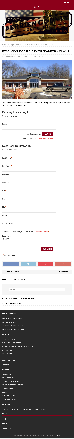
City (4, 190)
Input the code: (8, 236)
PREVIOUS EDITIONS (9, 360)
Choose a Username (10, 149)
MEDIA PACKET (7, 354)
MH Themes (56, 435)
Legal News (36, 56)
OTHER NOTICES (7, 388)
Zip (4, 207)
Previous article (11, 272)
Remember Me (35, 134)
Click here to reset (45, 138)
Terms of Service (41, 232)
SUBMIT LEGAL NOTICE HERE (11, 343)
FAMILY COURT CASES (9, 399)
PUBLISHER (24, 56)
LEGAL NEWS (6, 357)
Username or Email (9, 116)
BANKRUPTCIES (7, 374)
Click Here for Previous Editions (13, 303)
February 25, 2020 (10, 56)
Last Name (7, 166)
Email (5, 215)
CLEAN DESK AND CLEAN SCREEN (13, 329)
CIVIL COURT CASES (8, 396)
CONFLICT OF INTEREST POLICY (12, 322)
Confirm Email (8, 223)
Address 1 (6, 174)
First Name (7, 157)
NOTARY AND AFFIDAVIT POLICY (12, 326)
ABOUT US (5, 364)
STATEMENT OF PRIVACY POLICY (12, 318)
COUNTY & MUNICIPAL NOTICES (12, 385)
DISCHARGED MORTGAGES (11, 381)
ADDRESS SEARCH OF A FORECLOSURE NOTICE (17, 346)
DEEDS (4, 392)
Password (6, 124)
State (4, 198)
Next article (64, 272)
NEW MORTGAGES (8, 378)
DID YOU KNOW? (7, 350)
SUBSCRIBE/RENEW (8, 339)
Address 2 (6, 183)
